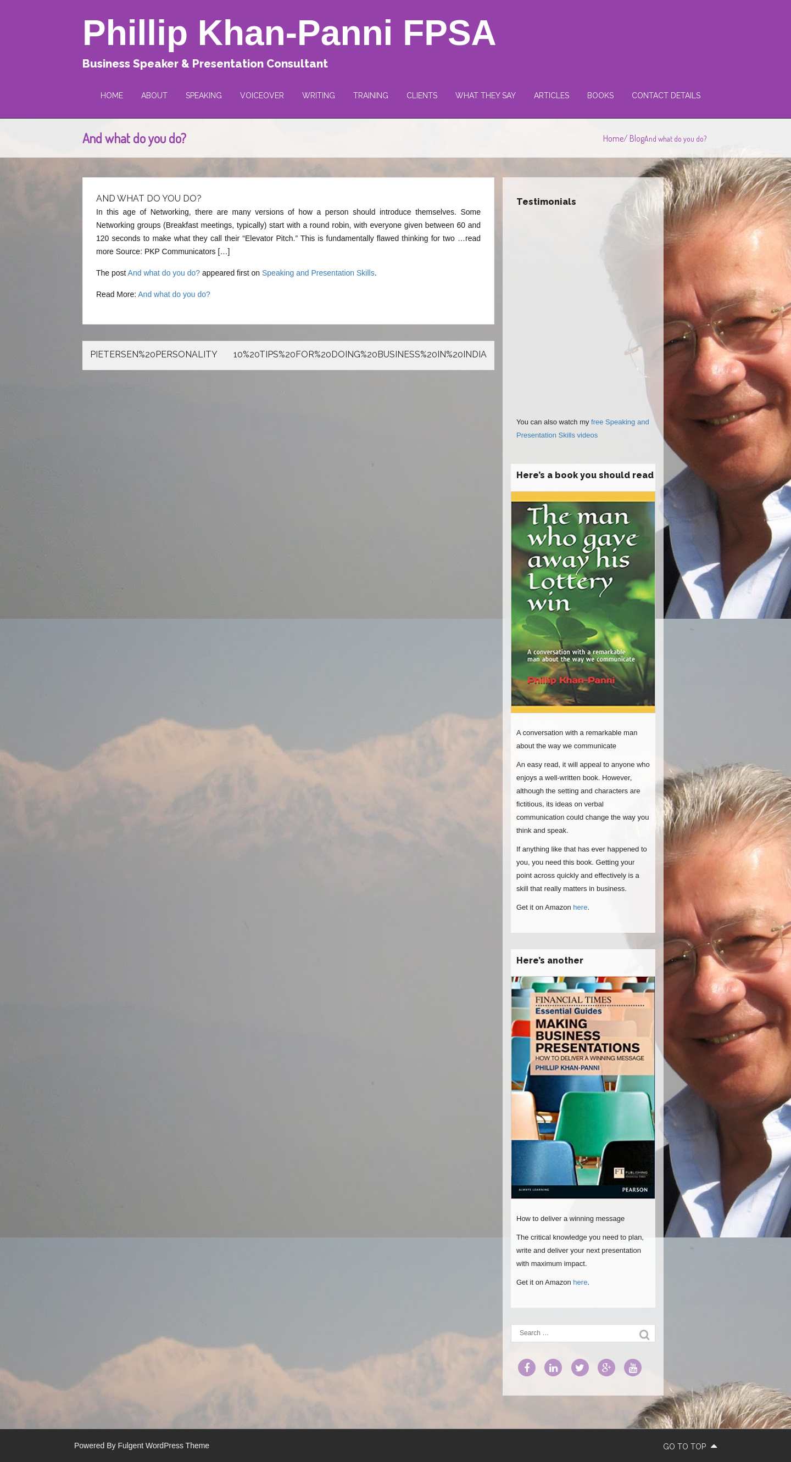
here (580, 907)
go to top (690, 1446)
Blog (637, 138)
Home (112, 95)
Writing (318, 95)
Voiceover (262, 95)
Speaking (204, 95)
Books (600, 95)
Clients (421, 95)
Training (370, 95)
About (154, 95)
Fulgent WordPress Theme (163, 1445)
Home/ (616, 138)
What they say (485, 95)
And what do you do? (164, 272)
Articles (551, 95)
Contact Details (666, 95)
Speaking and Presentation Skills (318, 272)
